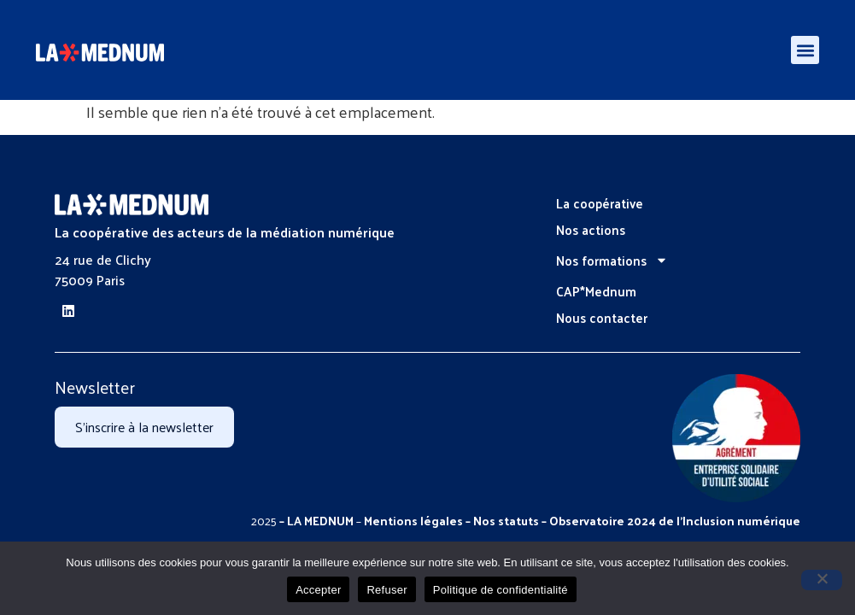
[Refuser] (821, 580)
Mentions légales (413, 520)
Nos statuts (506, 520)
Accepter (318, 589)
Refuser (386, 589)
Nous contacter (601, 317)
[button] (805, 50)
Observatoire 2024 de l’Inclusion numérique (674, 520)
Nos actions (590, 229)
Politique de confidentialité (500, 589)
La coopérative (599, 202)
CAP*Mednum (596, 290)
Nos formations (612, 260)
